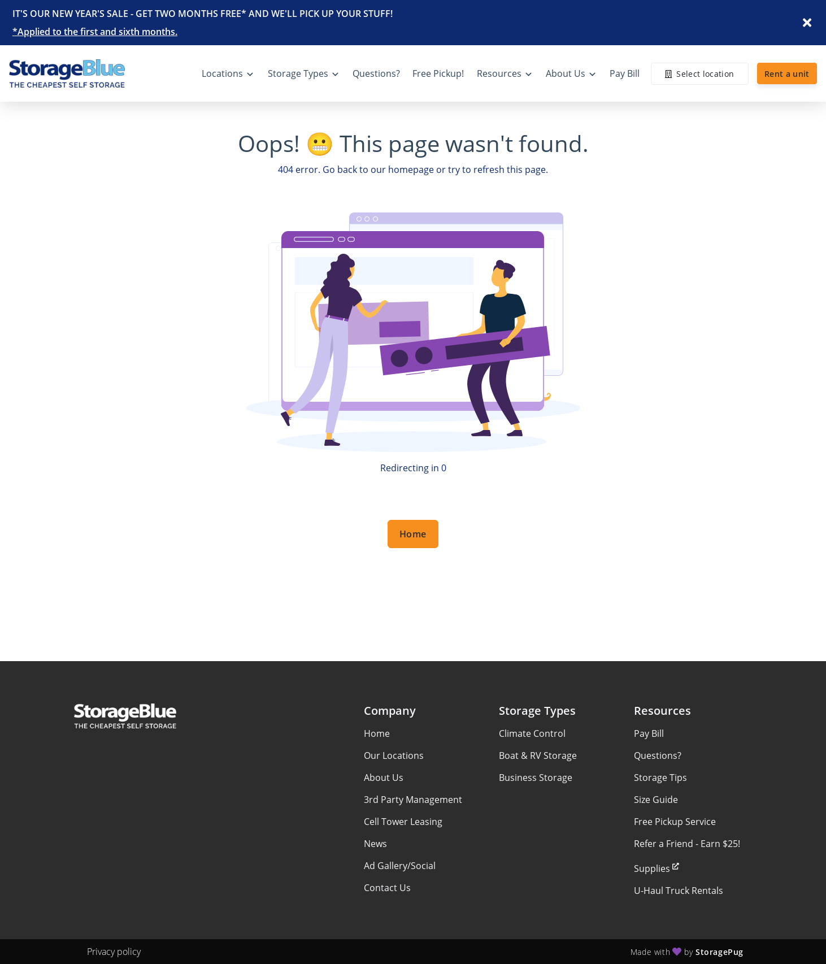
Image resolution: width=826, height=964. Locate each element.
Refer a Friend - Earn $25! (687, 843)
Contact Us (387, 888)
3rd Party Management (413, 799)
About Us (383, 777)
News (375, 843)
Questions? (657, 755)
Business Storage (535, 777)
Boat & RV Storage (538, 755)
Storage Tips (660, 777)
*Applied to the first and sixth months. (94, 31)
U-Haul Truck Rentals (678, 890)
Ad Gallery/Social (400, 865)
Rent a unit (787, 73)
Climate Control (532, 733)
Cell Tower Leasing (403, 821)
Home (413, 534)
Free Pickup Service (675, 821)
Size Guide (656, 799)
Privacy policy (114, 951)
